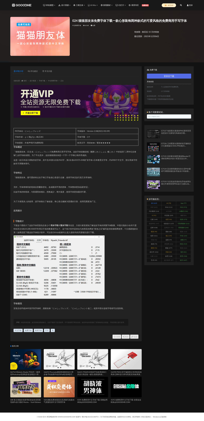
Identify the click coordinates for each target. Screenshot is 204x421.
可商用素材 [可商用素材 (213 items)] (183, 224)
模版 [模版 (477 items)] (168, 248)
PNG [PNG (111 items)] (168, 207)
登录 (190, 5)
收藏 (117, 337)
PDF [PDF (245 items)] (154, 207)
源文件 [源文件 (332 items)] (154, 252)
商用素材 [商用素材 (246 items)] (183, 228)
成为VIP (168, 5)
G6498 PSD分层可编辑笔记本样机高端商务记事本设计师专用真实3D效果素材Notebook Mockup (126, 374)
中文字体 (18, 330)
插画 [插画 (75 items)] (154, 244)
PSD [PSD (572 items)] (183, 207)
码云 (65, 232)
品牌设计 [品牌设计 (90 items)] (168, 228)
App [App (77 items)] (183, 203)
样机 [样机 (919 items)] (183, 244)
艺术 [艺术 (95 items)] (154, 260)
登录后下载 (169, 76)
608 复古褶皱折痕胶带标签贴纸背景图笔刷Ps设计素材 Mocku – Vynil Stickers (25, 401)
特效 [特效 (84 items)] (169, 252)
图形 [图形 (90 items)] (154, 232)
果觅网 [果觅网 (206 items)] (168, 244)
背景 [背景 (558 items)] (183, 256)
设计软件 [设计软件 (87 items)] (168, 260)
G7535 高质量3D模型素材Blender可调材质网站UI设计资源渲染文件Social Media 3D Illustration (175, 158)
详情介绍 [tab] (18, 71)
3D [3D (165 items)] (154, 203)
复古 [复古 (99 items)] (169, 236)
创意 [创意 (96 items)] (169, 219)
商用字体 (38, 330)
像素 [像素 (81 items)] (183, 215)
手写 (47, 330)
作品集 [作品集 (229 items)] (168, 215)
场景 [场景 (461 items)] (153, 236)
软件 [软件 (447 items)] (183, 260)
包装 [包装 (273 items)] (183, 219)
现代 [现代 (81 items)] (183, 252)
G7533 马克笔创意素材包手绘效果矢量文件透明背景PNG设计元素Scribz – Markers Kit (176, 183)
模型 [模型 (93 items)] (154, 248)
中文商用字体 (76, 25)
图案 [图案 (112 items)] (183, 232)
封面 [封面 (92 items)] (154, 240)
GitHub (56, 232)
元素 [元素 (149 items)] (153, 219)
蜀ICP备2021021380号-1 (90, 417)
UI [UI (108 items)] (169, 211)
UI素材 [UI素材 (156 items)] (183, 211)
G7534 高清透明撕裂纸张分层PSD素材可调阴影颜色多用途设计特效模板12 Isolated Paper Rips (176, 171)
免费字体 (28, 330)
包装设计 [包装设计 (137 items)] (169, 224)
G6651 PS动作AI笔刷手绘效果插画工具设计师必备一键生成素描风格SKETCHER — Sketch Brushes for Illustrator (92, 375)
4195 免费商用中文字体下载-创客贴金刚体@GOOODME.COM (126, 401)
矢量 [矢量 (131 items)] (153, 256)
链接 (134, 337)
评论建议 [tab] (33, 71)
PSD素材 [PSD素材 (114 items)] (154, 211)
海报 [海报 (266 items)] (183, 248)
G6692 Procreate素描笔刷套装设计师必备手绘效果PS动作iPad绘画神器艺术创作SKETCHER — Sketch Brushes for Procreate (59, 375)
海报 (126, 337)
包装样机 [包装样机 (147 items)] (154, 224)
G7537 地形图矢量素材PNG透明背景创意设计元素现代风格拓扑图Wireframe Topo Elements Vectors (176, 133)
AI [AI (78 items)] (169, 203)
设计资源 (33, 81)
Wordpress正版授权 (160, 417)
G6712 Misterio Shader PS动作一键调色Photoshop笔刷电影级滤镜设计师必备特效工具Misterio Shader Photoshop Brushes (25, 375)
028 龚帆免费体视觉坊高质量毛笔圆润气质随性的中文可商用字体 (59, 401)
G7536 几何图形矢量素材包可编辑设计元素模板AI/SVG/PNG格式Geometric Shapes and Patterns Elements (176, 147)
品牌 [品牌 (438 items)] (153, 228)
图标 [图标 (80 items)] (169, 232)
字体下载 (42, 81)
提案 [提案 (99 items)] (169, 240)
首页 (25, 81)
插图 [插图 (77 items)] (183, 240)
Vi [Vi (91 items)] (154, 215)
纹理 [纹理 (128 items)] (168, 256)
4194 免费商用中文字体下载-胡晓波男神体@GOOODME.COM (92, 401)
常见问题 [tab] (47, 71)
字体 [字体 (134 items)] (183, 236)
